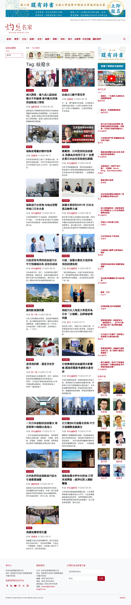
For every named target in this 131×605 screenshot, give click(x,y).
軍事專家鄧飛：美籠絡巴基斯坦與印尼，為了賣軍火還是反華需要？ (118, 353)
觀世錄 (65, 90)
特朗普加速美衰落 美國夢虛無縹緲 (118, 266)
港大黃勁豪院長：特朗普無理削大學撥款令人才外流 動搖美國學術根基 (118, 212)
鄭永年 (114, 145)
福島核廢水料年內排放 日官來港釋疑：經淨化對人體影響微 (77, 479)
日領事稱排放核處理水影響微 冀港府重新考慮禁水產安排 (77, 367)
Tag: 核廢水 (36, 48)
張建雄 (70, 99)
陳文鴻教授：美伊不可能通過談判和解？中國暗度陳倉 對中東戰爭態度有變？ (118, 367)
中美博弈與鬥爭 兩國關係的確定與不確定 (118, 140)
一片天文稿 (66, 306)
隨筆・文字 (116, 292)
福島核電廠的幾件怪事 (39, 151)
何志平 (114, 271)
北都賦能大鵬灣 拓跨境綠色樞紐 (118, 252)
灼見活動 (87, 39)
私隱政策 (122, 598)
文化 (24, 39)
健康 (47, 39)
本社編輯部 (72, 163)
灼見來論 (30, 471)
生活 (39, 39)
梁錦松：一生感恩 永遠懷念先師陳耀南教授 (118, 98)
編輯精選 (35, 107)
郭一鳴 (34, 314)
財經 (32, 39)
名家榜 (77, 39)
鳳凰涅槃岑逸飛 (118, 180)
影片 (70, 39)
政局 (9, 39)
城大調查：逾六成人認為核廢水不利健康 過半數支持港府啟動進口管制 (41, 98)
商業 (55, 39)
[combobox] (14, 55)
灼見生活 (30, 90)
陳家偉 (114, 341)
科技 (63, 39)
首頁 (27, 48)
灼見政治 (66, 147)
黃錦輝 (114, 257)
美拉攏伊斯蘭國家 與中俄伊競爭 (118, 280)
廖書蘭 (114, 182)
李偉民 (114, 173)
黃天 (69, 322)
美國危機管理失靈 (36, 532)
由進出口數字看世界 (73, 94)
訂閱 (101, 578)
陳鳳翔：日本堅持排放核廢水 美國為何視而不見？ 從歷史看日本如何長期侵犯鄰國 (78, 155)
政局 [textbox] (9, 55)
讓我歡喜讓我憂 (35, 310)
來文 (113, 201)
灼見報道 (30, 200)
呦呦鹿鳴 (30, 306)
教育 (16, 39)
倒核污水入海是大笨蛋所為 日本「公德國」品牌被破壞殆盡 (77, 314)
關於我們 (97, 39)
